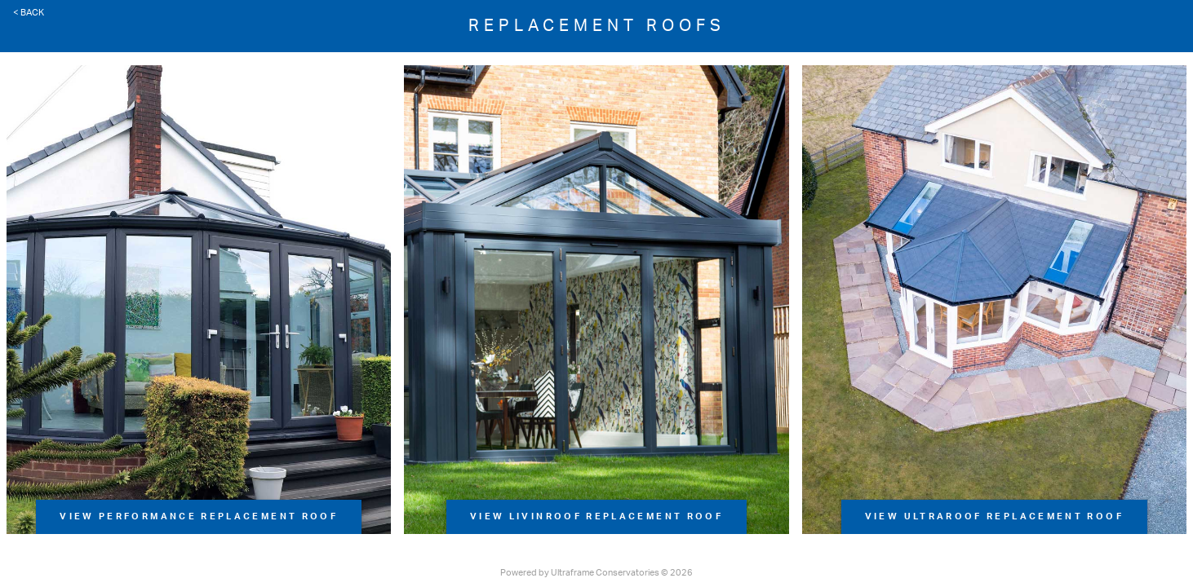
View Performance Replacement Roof (199, 516)
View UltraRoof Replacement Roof (994, 516)
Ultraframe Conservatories (605, 572)
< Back (28, 12)
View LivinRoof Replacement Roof (596, 516)
